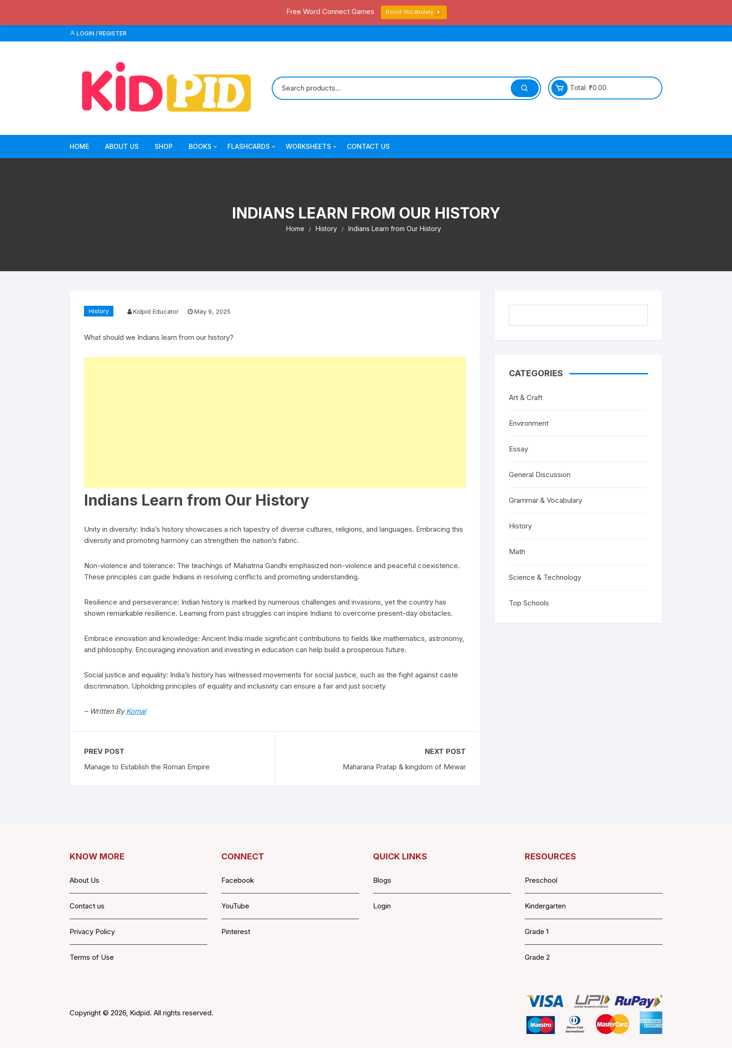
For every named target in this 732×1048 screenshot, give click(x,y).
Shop (164, 146)
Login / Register (98, 33)
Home (79, 146)
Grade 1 (537, 931)
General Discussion (539, 474)
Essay (518, 448)
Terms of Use (92, 957)
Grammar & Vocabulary (545, 500)
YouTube (235, 905)
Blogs (382, 880)
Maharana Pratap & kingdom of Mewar (404, 766)
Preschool (541, 880)
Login (382, 905)
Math (517, 551)
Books (203, 146)
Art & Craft (525, 397)
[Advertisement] (275, 422)
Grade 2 (537, 957)
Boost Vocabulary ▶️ (414, 11)
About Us (122, 146)
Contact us (87, 905)
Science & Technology (545, 577)
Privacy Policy (92, 931)
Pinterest (235, 931)
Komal (136, 711)
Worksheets (312, 146)
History (99, 311)
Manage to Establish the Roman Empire (147, 766)
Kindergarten (545, 905)
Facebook (237, 880)
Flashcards (252, 146)
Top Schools (529, 602)
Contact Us (368, 146)
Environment (529, 423)
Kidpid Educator (156, 311)
